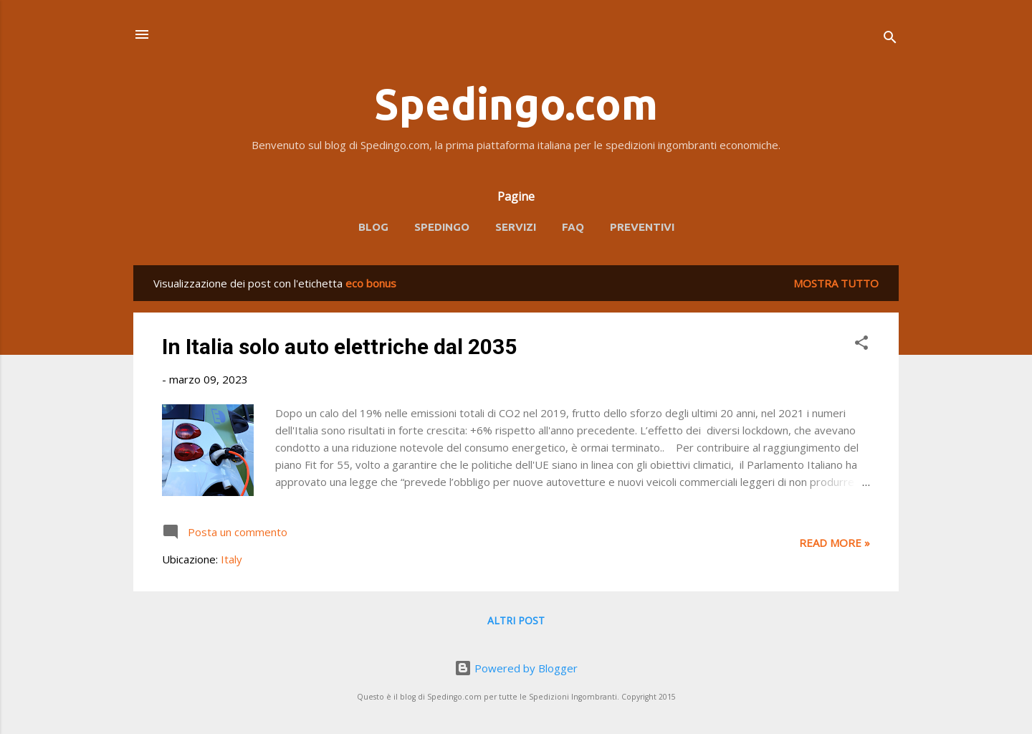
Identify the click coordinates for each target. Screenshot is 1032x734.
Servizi (515, 227)
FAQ (573, 227)
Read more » (834, 542)
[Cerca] (890, 39)
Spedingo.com (516, 104)
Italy (231, 559)
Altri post (516, 620)
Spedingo (441, 227)
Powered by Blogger (516, 668)
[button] (861, 345)
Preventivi (642, 227)
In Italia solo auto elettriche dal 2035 (339, 346)
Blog (373, 227)
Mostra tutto (836, 283)
